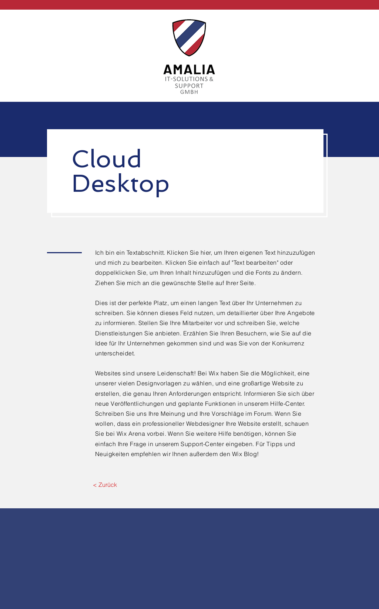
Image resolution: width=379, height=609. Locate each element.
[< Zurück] (105, 484)
